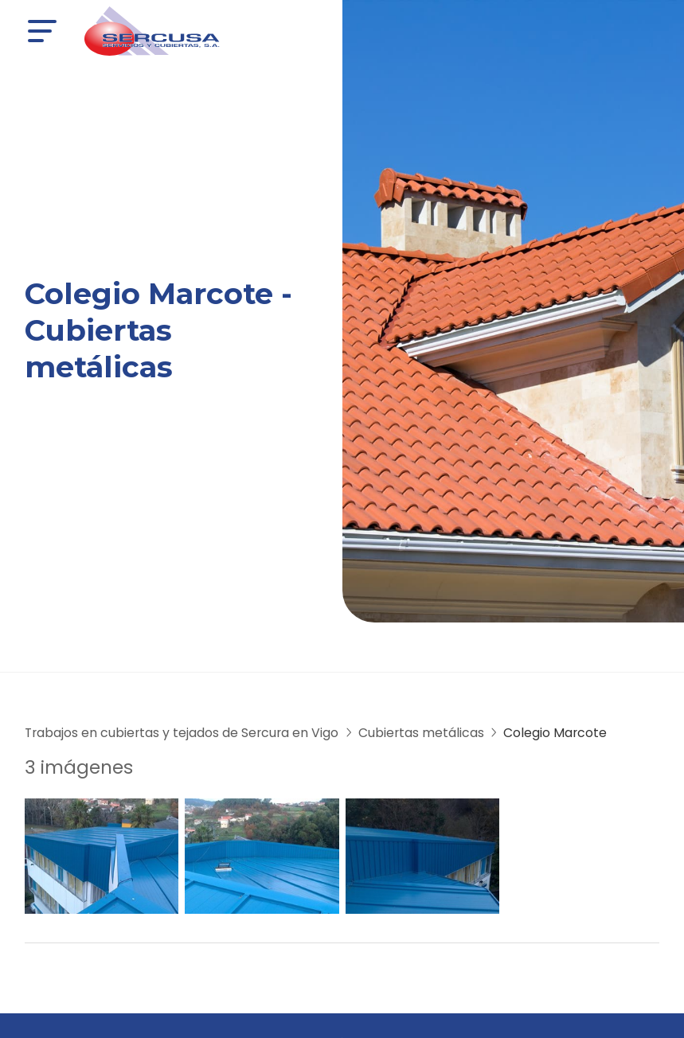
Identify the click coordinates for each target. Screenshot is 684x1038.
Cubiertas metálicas (421, 733)
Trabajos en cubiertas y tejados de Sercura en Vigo (181, 733)
